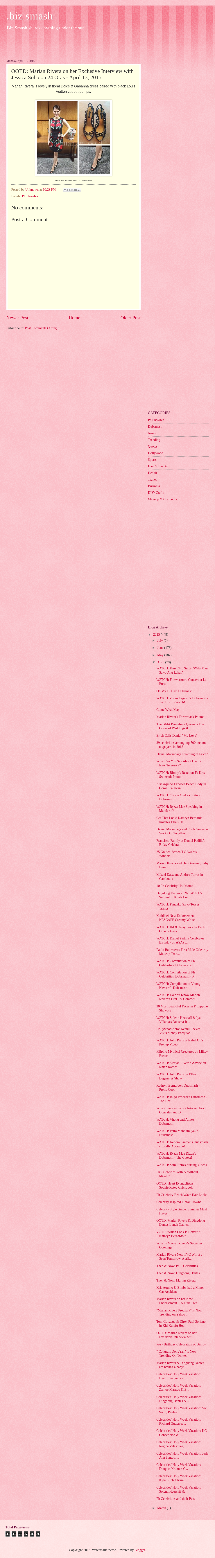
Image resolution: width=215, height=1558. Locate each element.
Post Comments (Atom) (41, 328)
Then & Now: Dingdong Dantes (178, 1273)
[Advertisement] (73, 44)
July (160, 640)
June (160, 648)
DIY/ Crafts (156, 493)
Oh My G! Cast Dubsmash (174, 691)
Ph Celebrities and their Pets (175, 1499)
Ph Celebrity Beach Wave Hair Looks (181, 1195)
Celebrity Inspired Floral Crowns (178, 1202)
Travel (152, 479)
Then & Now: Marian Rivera (176, 1280)
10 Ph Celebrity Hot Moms (174, 886)
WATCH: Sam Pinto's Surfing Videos (181, 1165)
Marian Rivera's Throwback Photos (180, 717)
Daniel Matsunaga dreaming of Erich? (182, 754)
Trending (154, 440)
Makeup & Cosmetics (162, 499)
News (152, 433)
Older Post (131, 317)
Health (152, 473)
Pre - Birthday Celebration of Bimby (181, 1344)
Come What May (168, 709)
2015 (157, 634)
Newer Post (17, 317)
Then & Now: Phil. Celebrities (177, 1266)
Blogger (140, 1550)
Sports (152, 459)
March (162, 1508)
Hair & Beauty (158, 466)
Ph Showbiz (30, 196)
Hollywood (155, 453)
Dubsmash (155, 426)
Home (74, 317)
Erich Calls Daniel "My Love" (176, 735)
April (161, 662)
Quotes (152, 446)
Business (154, 486)
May (160, 655)
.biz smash (29, 16)
